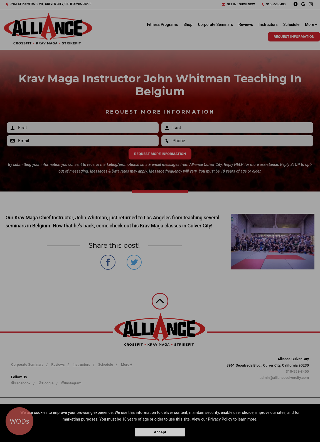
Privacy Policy (220, 419)
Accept (160, 432)
